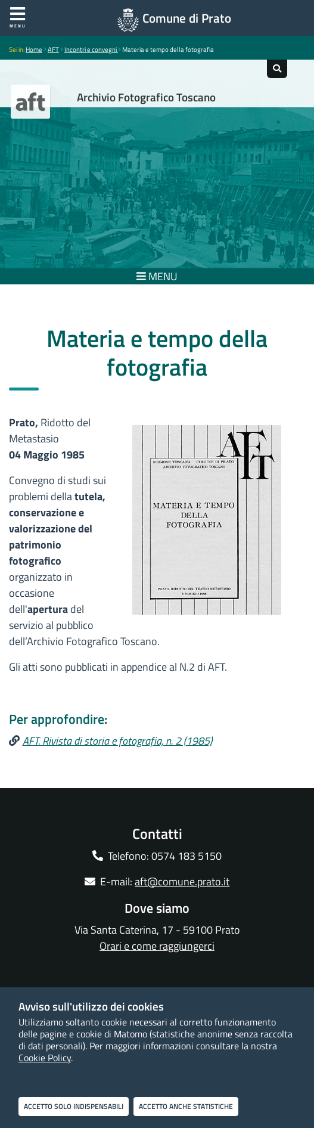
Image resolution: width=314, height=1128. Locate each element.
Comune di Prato (186, 17)
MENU (157, 276)
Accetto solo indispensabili (73, 1106)
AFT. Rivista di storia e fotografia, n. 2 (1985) (117, 741)
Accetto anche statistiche (186, 1106)
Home (34, 49)
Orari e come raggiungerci (157, 946)
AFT (53, 49)
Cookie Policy (44, 1057)
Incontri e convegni (91, 49)
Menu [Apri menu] (18, 17)
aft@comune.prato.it (182, 881)
